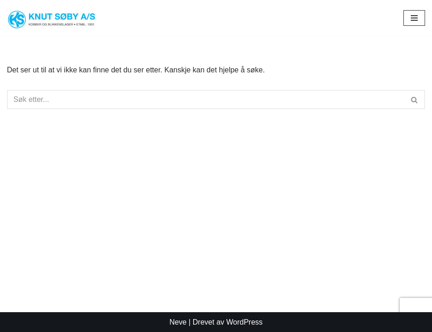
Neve (177, 322)
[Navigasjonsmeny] (414, 18)
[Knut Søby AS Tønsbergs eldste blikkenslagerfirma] (55, 18)
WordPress (244, 322)
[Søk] (205, 99)
